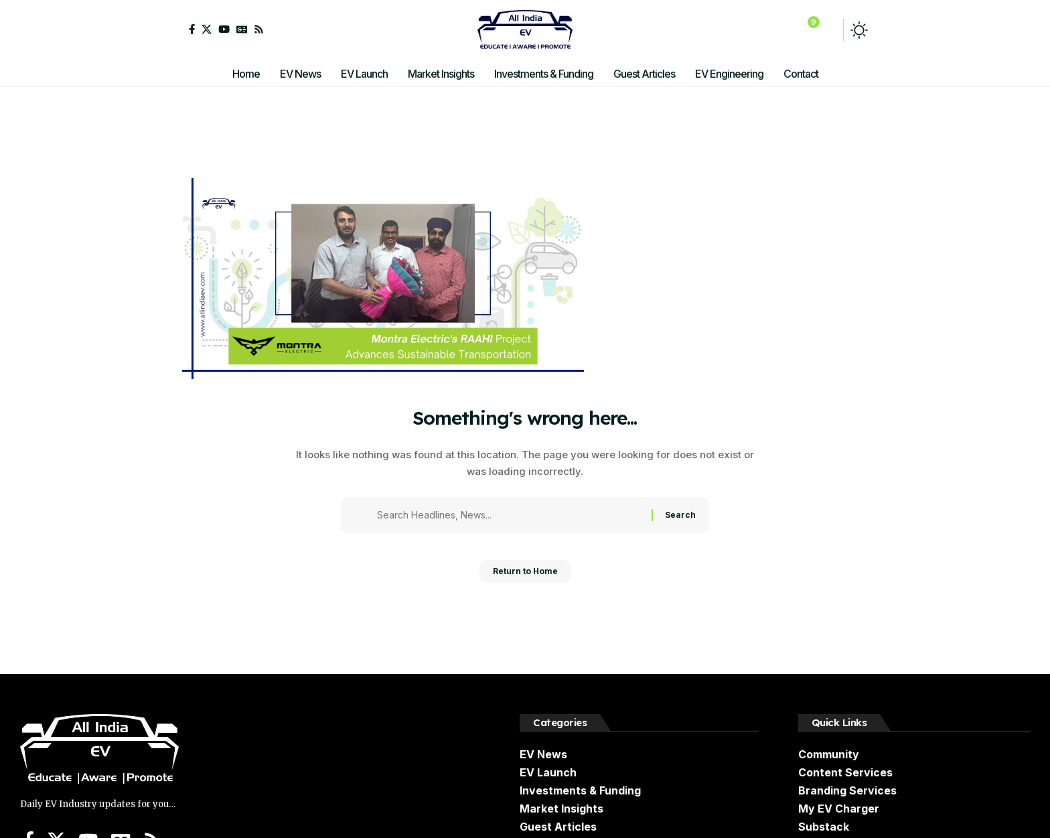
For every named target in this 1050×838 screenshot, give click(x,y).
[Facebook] (191, 29)
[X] (206, 29)
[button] (828, 30)
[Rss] (258, 29)
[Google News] (241, 29)
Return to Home (525, 575)
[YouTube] (224, 29)
